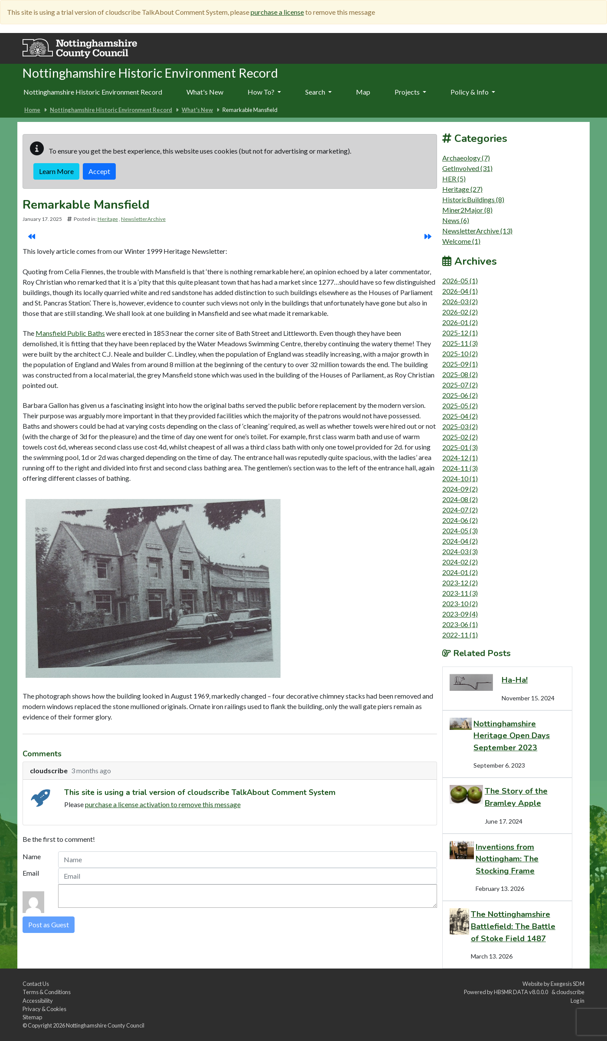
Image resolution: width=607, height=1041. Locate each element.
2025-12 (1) (460, 332)
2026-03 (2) (460, 301)
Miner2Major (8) (467, 210)
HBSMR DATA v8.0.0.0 (522, 991)
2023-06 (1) (460, 624)
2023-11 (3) (460, 593)
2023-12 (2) (460, 582)
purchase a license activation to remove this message (163, 804)
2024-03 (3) (460, 551)
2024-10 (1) (460, 478)
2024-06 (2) (460, 520)
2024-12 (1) (460, 457)
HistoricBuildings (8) (473, 199)
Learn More (56, 171)
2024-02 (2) (460, 562)
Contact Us (36, 983)
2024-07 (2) (460, 510)
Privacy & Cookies (44, 1008)
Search (318, 92)
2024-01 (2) (460, 572)
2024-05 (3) (460, 530)
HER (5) (454, 178)
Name (32, 856)
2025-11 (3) (460, 343)
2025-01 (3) (460, 447)
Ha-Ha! (515, 679)
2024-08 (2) (460, 499)
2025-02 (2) (460, 437)
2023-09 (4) (460, 614)
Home (32, 109)
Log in (577, 1000)
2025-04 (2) (460, 416)
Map (363, 92)
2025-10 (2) (460, 353)
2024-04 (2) (460, 541)
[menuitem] (204, 92)
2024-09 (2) (460, 489)
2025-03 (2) (460, 426)
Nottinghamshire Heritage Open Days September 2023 (511, 735)
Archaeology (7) (466, 158)
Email (31, 873)
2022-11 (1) (460, 635)
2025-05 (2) (460, 405)
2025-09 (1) (460, 364)
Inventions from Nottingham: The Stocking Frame (507, 858)
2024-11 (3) (460, 468)
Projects (410, 92)
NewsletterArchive (143, 219)
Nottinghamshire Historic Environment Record (92, 92)
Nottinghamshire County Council (105, 1025)
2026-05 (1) (460, 280)
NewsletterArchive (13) (477, 231)
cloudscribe (570, 991)
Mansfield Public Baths (70, 333)
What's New (204, 92)
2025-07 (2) (460, 385)
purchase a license (277, 12)
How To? (264, 92)
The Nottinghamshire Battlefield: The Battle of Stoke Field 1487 (513, 926)
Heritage (108, 219)
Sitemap (32, 1017)
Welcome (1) (461, 241)
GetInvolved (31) (467, 168)
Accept (99, 171)
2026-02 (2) (460, 312)
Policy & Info (472, 92)
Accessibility (38, 1000)
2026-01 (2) (460, 322)
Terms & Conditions (47, 991)
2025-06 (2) (460, 395)
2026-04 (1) (460, 291)
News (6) (455, 220)
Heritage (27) (462, 189)
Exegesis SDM (567, 983)
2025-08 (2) (460, 374)
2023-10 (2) (460, 603)
